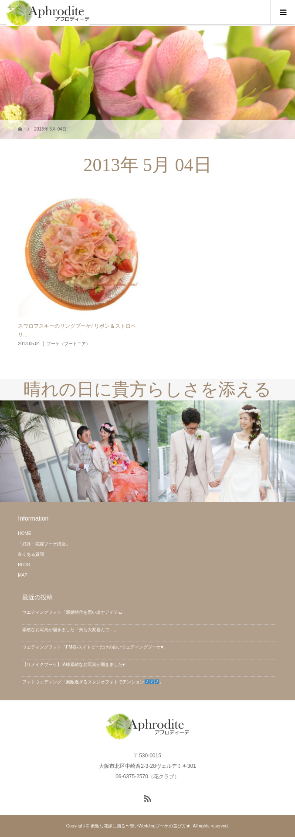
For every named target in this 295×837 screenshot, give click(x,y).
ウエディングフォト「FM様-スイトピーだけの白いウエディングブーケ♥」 (95, 647)
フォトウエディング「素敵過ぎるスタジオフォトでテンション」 (92, 681)
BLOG (24, 564)
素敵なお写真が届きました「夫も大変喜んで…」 (70, 629)
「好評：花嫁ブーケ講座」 (44, 543)
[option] (74, 451)
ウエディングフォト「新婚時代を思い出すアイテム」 (74, 612)
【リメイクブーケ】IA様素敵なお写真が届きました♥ (73, 664)
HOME (24, 533)
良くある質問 (31, 554)
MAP (22, 575)
